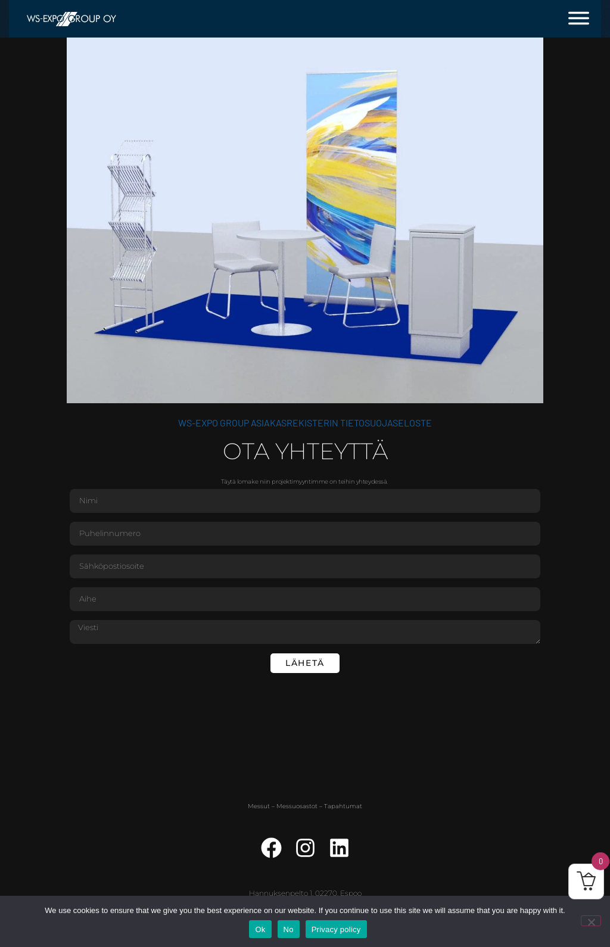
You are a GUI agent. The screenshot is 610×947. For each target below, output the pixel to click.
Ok (260, 929)
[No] (591, 920)
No (289, 929)
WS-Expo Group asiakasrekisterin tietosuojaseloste (305, 422)
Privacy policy (336, 929)
